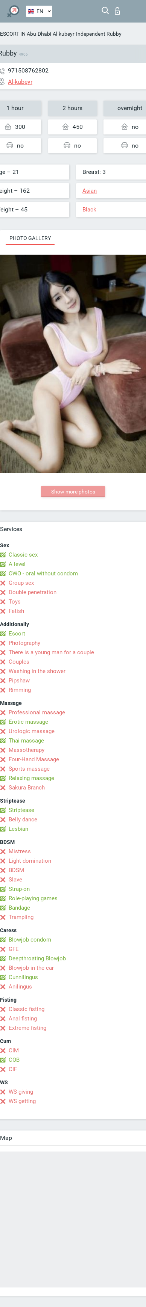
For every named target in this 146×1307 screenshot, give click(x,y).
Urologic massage (32, 731)
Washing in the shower (37, 671)
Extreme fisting (27, 1028)
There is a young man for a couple (51, 652)
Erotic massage (28, 721)
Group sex (21, 583)
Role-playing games (33, 898)
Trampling (21, 917)
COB (14, 1059)
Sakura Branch (27, 787)
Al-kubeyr (64, 34)
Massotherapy (26, 750)
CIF (13, 1069)
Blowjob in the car (31, 967)
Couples (19, 661)
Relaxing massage (31, 778)
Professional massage (37, 712)
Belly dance (23, 819)
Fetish (16, 611)
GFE (14, 949)
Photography (24, 643)
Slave (15, 879)
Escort (17, 633)
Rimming (20, 690)
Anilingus (20, 986)
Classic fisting (26, 1009)
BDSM (16, 870)
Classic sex (23, 554)
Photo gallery (30, 238)
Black (89, 209)
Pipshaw (19, 680)
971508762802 (28, 70)
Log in (117, 11)
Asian (89, 190)
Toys (15, 601)
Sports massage (29, 768)
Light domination (30, 860)
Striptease (21, 810)
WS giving (21, 1091)
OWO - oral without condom (43, 573)
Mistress (20, 851)
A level (17, 564)
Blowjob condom (30, 939)
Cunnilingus (23, 977)
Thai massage (26, 740)
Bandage (19, 907)
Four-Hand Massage (34, 759)
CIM (14, 1050)
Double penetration (32, 592)
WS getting (22, 1101)
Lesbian (18, 829)
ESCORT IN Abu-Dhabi (25, 34)
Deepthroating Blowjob (37, 958)
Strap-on (19, 889)
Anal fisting (23, 1018)
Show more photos (73, 492)
